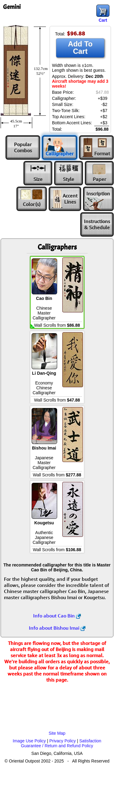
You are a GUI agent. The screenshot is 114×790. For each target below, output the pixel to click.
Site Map (57, 733)
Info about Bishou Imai (57, 628)
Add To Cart (80, 47)
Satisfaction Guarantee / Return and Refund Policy (61, 743)
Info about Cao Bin (57, 616)
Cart (102, 20)
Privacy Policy (62, 740)
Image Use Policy (29, 740)
